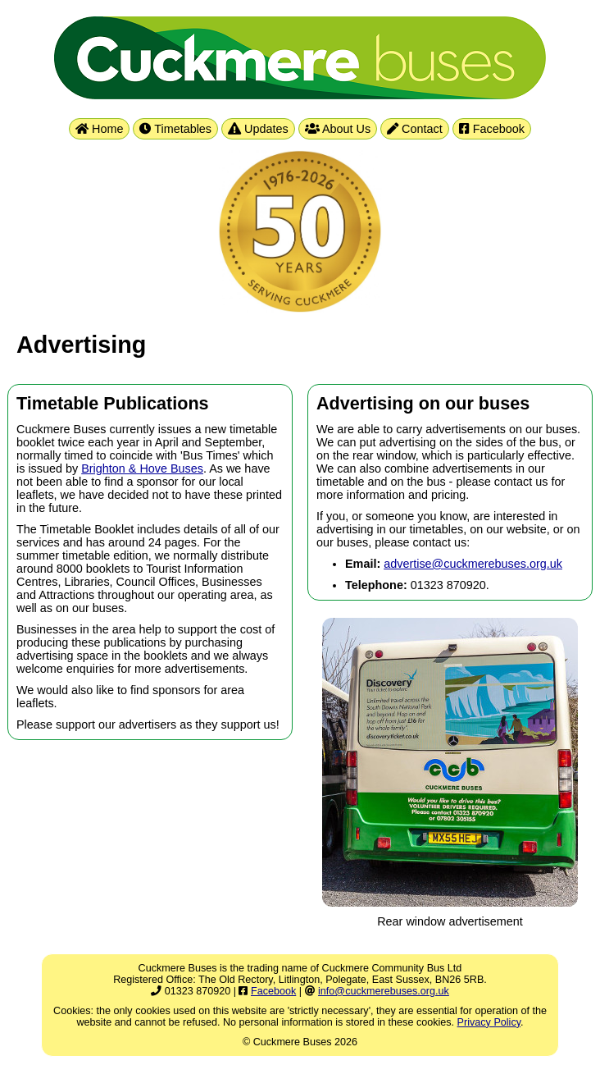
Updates (258, 128)
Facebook (492, 128)
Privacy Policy (488, 1022)
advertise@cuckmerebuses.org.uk (473, 563)
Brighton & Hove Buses (142, 468)
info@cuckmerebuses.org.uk (383, 991)
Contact (415, 128)
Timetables (175, 128)
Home (99, 128)
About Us (337, 128)
